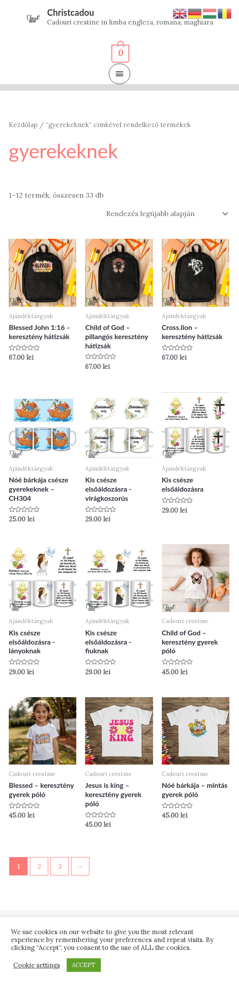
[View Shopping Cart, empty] (119, 52)
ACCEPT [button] (84, 965)
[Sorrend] (165, 213)
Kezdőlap (23, 124)
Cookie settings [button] (36, 965)
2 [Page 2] (39, 866)
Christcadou (70, 12)
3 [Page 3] (60, 866)
